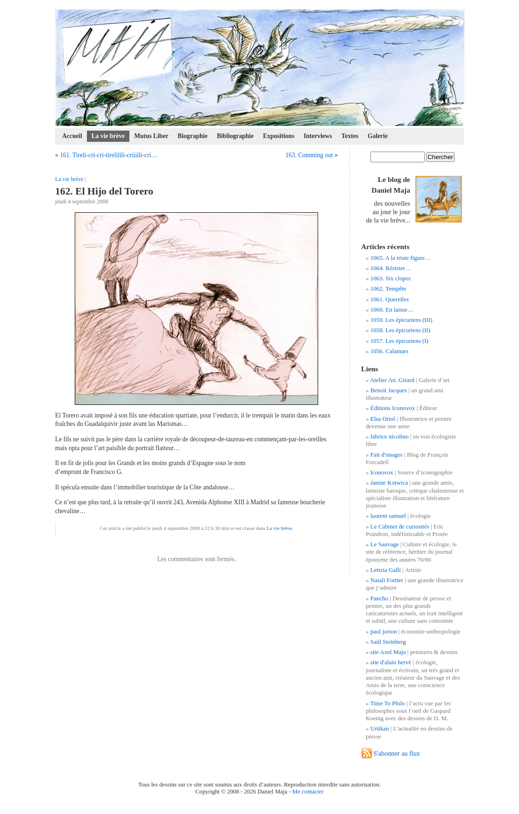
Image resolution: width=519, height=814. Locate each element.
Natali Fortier (386, 580)
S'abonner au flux (396, 753)
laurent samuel (388, 515)
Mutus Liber (151, 135)
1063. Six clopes (390, 278)
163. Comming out (309, 155)
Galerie (378, 135)
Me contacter (308, 791)
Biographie (192, 135)
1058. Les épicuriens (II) (400, 330)
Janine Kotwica (389, 482)
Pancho (379, 598)
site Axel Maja (388, 651)
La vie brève (108, 135)
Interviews (318, 135)
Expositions (278, 135)
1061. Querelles (389, 299)
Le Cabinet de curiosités (399, 526)
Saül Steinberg (388, 641)
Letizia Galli (385, 569)
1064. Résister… (390, 267)
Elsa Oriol (382, 418)
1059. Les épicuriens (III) (401, 319)
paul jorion (383, 631)
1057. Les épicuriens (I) (399, 340)
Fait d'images (386, 454)
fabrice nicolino (389, 436)
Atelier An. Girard (392, 379)
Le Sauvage (384, 544)
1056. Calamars (389, 351)
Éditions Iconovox (392, 407)
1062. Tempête (388, 288)
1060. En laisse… (391, 309)
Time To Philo (387, 703)
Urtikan (379, 728)
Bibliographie (235, 135)
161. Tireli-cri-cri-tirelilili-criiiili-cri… (108, 155)
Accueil (72, 135)
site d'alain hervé (391, 662)
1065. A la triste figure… (400, 257)
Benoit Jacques (388, 390)
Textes (349, 135)
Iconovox (381, 472)
